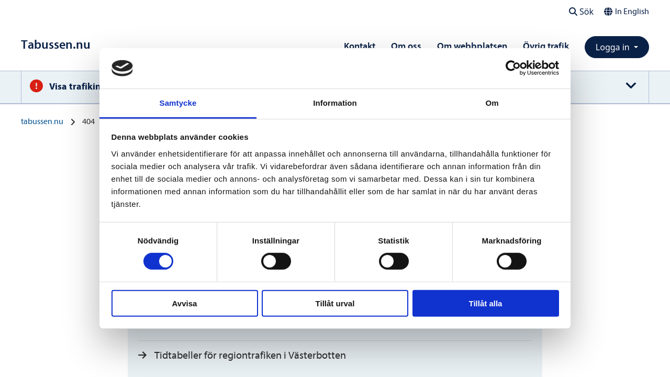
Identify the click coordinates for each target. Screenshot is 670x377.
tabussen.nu (42, 121)
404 (88, 121)
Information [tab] (335, 102)
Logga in (614, 47)
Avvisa (184, 302)
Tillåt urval (335, 302)
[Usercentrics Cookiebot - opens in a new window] (513, 68)
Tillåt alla (485, 302)
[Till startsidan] (56, 45)
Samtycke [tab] (178, 102)
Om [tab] (491, 102)
